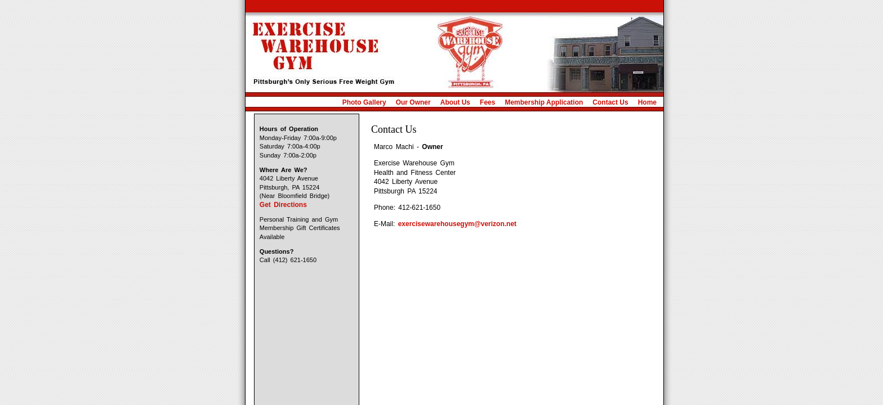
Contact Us (610, 102)
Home (647, 102)
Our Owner (413, 102)
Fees (487, 102)
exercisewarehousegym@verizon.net (457, 224)
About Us (455, 102)
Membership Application (544, 102)
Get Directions (283, 205)
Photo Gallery (364, 102)
